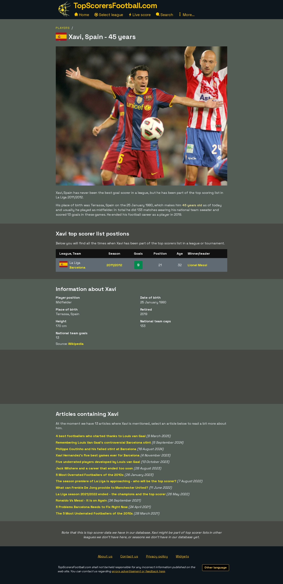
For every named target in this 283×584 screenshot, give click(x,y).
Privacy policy (157, 556)
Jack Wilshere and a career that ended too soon (94, 468)
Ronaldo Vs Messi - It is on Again (81, 500)
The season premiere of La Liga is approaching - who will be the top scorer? (116, 481)
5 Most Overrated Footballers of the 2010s (90, 475)
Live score (139, 14)
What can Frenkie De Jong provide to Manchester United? (102, 487)
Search (164, 14)
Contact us (129, 556)
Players (63, 28)
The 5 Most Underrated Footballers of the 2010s (94, 513)
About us (105, 556)
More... (186, 14)
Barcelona (77, 267)
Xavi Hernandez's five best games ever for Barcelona (98, 455)
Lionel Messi (197, 265)
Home (81, 14)
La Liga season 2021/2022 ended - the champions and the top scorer (111, 494)
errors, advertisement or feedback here (138, 571)
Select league (108, 14)
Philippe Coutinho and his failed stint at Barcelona (96, 449)
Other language (215, 567)
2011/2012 (114, 265)
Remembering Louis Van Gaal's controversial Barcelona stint (103, 442)
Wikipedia (76, 344)
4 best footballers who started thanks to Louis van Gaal (101, 436)
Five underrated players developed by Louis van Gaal (98, 462)
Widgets (182, 556)
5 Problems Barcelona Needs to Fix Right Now (92, 507)
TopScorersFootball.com (115, 5)
